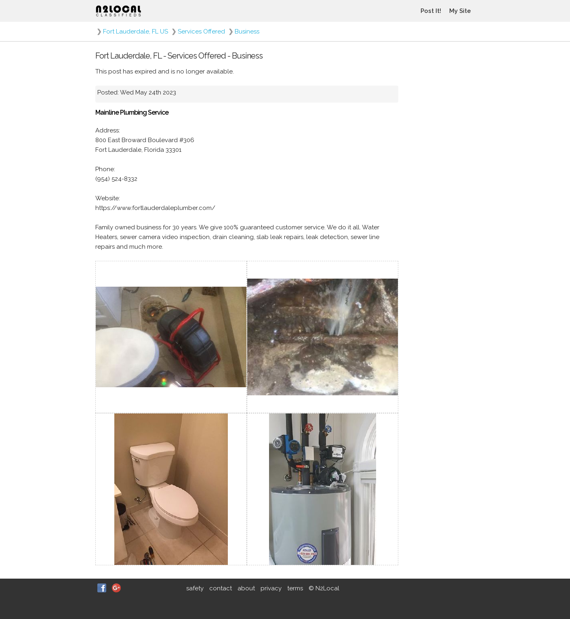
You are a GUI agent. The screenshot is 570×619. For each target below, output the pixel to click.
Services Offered (201, 31)
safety (195, 588)
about (246, 588)
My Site (460, 11)
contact (220, 588)
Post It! (431, 11)
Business (247, 31)
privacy (271, 588)
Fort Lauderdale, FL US (135, 31)
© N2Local (324, 588)
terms (295, 588)
